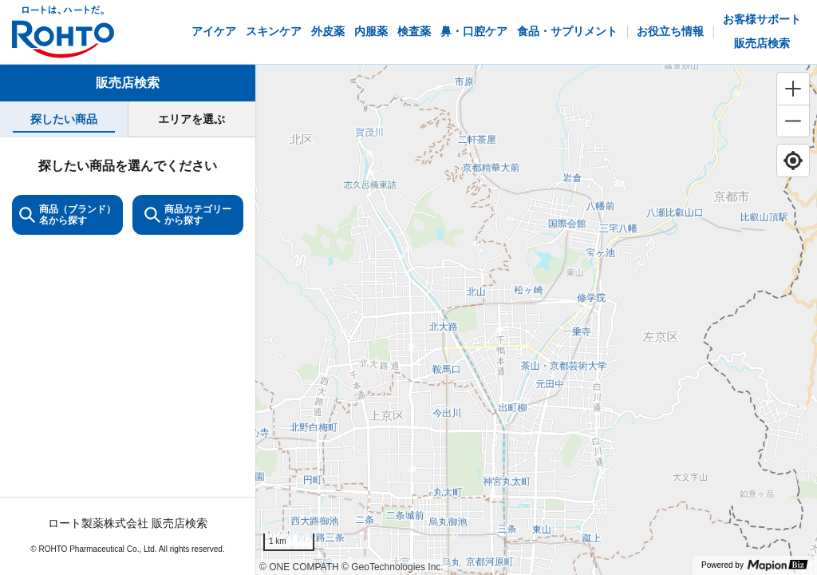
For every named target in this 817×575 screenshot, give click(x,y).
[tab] (64, 119)
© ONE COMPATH (299, 567)
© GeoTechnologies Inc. (392, 567)
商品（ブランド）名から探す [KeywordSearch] (67, 215)
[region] (536, 320)
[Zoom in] (793, 89)
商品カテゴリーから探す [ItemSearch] (187, 215)
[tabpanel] (127, 355)
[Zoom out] (793, 121)
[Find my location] (793, 160)
